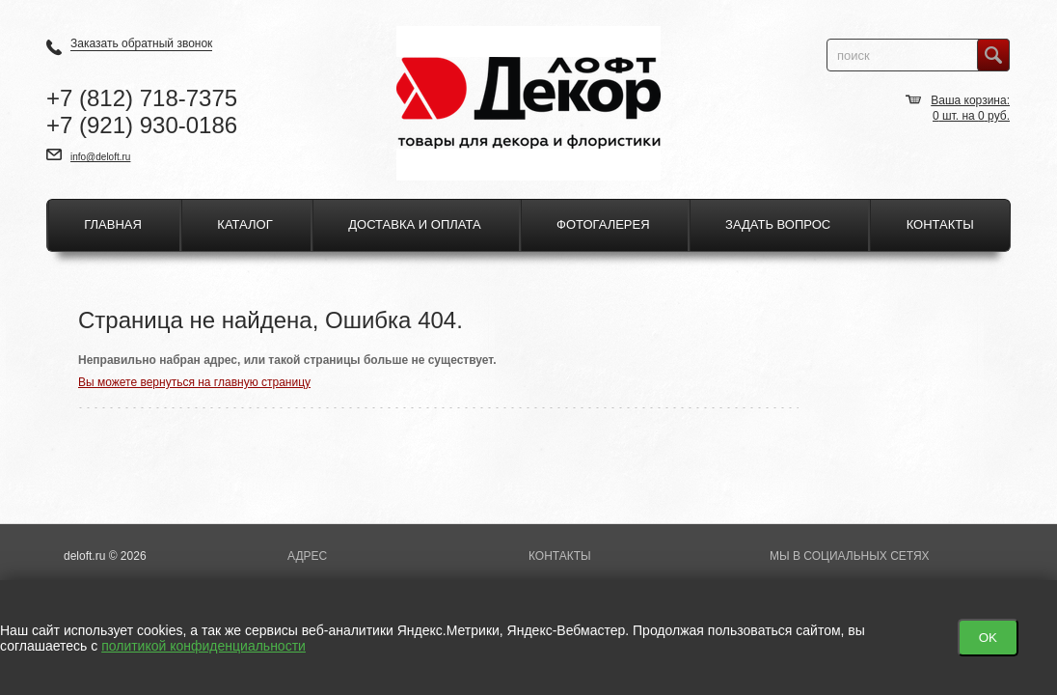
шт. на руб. (971, 116)
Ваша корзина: (970, 100)
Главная (113, 224)
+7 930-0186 (141, 125)
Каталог (244, 224)
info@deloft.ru (100, 157)
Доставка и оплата (414, 224)
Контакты (940, 224)
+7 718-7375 (141, 98)
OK (988, 637)
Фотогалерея (603, 224)
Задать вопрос (777, 224)
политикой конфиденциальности (203, 645)
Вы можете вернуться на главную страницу (194, 382)
